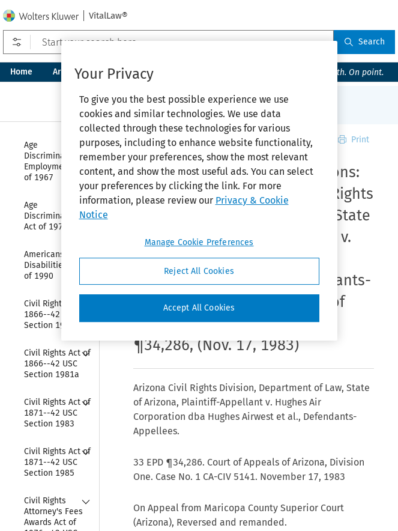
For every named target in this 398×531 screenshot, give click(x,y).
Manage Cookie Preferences (199, 242)
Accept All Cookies (199, 308)
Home (21, 72)
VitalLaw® (108, 15)
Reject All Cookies (199, 271)
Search (364, 42)
